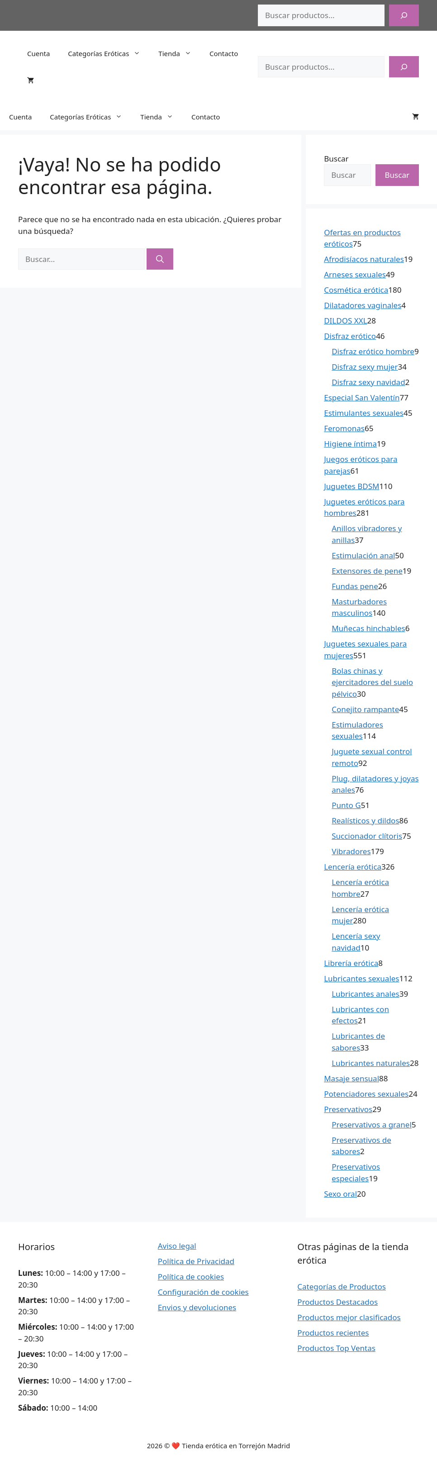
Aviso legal (177, 1246)
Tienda (179, 53)
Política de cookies (191, 1276)
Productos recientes (333, 1332)
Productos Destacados (337, 1302)
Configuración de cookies (203, 1292)
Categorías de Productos (341, 1286)
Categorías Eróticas (108, 53)
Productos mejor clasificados (348, 1317)
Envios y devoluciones (197, 1307)
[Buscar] (404, 15)
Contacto (223, 53)
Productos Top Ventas (336, 1348)
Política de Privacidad (196, 1261)
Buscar (336, 158)
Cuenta (38, 53)
